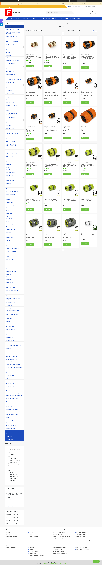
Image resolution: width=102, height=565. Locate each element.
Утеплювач (9, 90)
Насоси (8, 108)
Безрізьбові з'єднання (11, 205)
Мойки (8, 110)
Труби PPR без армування (12, 248)
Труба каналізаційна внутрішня (13, 345)
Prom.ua (58, 561)
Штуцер (8, 243)
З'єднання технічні (10, 148)
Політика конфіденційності (60, 563)
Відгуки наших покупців (11, 536)
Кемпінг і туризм (10, 175)
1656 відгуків (73, 1)
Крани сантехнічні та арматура (13, 151)
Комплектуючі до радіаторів (13, 276)
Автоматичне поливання (12, 153)
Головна (11, 18)
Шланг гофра (9, 406)
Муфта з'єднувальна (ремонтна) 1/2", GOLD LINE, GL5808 (70, 129)
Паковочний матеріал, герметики (37, 555)
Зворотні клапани (10, 375)
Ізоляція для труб (10, 340)
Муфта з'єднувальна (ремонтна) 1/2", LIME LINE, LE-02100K (33, 165)
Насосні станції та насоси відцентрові (61, 536)
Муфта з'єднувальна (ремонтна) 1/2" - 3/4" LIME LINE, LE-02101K (51, 165)
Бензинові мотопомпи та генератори (12, 96)
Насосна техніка (10, 47)
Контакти (54, 18)
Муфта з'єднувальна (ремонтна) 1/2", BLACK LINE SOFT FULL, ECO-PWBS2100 (88, 94)
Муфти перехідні (10, 218)
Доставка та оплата (63, 18)
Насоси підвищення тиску (59, 534)
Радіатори (8, 183)
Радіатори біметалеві (11, 271)
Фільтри (8, 378)
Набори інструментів (11, 102)
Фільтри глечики (10, 326)
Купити (31, 66)
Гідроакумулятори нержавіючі (60, 547)
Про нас (8, 431)
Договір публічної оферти (12, 547)
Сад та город (9, 77)
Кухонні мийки (9, 85)
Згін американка (10, 202)
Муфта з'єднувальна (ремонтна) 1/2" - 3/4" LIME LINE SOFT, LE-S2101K (51, 236)
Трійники (8, 226)
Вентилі (8, 199)
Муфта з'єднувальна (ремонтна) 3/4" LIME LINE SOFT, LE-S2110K (69, 236)
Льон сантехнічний (10, 353)
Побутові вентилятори (11, 36)
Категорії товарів (10, 26)
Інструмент (9, 186)
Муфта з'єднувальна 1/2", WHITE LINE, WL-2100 (88, 235)
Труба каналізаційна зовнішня (13, 364)
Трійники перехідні (10, 229)
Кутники (8, 235)
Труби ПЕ (8, 256)
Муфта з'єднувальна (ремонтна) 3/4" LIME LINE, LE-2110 (51, 201)
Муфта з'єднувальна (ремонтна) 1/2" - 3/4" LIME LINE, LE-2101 (33, 201)
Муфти (8, 216)
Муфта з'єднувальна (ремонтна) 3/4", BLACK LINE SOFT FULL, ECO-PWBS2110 (51, 129)
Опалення (8, 52)
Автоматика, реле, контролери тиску (61, 543)
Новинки (33, 18)
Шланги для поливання (11, 131)
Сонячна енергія (10, 93)
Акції (28, 18)
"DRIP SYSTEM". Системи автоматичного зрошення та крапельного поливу (13, 135)
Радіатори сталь (10, 274)
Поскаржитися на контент (48, 563)
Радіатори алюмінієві (11, 268)
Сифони (8, 178)
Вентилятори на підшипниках (83, 543)
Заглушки (8, 210)
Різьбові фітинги (10, 66)
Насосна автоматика (34, 536)
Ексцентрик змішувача (11, 245)
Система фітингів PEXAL (12, 41)
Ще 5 (10, 467)
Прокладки (9, 348)
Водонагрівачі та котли (12, 191)
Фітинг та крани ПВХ (11, 425)
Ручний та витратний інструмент (14, 169)
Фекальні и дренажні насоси (59, 540)
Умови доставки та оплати (12, 540)
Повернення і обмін (10, 542)
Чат (96, 561)
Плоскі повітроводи (80, 536)
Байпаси (8, 321)
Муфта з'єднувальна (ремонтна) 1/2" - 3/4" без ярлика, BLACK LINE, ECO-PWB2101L (69, 58)
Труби (31, 538)
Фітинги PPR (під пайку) (11, 254)
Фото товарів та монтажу (12, 543)
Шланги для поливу (11, 302)
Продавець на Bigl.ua (51, 562)
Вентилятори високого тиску (82, 549)
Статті (39, 18)
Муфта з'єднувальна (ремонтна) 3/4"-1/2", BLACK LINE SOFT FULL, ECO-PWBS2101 (33, 129)
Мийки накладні (10, 295)
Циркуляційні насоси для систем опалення (62, 538)
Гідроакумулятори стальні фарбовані (61, 545)
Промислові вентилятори (12, 29)
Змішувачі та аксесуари (12, 105)
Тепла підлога (9, 159)
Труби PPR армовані (11, 251)
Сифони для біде (10, 282)
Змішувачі (32, 542)
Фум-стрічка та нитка (11, 356)
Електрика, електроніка (12, 87)
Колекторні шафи (10, 308)
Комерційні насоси (10, 428)
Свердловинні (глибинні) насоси (60, 542)
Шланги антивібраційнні (58, 551)
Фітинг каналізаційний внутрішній (14, 367)
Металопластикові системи (13, 120)
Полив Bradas (44, 23)
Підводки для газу (10, 334)
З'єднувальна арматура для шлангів (56, 23)
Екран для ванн (10, 422)
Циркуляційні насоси (11, 82)
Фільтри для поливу (11, 403)
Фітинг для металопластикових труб (13, 265)
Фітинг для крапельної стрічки (13, 393)
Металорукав (9, 332)
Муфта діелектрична (11, 329)
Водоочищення (10, 180)
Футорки (8, 240)
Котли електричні (10, 420)
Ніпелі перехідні (10, 224)
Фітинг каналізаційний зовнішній (14, 370)
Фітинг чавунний (10, 386)
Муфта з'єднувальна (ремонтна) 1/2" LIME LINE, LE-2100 (88, 165)
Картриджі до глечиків (11, 324)
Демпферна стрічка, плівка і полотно (13, 311)
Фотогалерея (9, 439)
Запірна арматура (10, 63)
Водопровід (9, 55)
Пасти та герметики (11, 351)
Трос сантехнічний (10, 343)
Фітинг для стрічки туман (12, 398)
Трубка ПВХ (9, 305)
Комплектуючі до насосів (35, 540)
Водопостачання (10, 194)
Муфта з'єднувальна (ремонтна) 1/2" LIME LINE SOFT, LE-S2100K (33, 236)
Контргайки (9, 213)
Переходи (8, 232)
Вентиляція (32, 549)
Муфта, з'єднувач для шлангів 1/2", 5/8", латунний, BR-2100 (34, 57)
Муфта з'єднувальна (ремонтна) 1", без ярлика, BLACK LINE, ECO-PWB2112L (51, 94)
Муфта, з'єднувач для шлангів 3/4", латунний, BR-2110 (51, 57)
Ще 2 (10, 482)
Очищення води (10, 71)
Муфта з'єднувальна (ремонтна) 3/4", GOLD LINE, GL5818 (88, 129)
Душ (7, 401)
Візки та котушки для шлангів (13, 138)
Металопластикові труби (12, 262)
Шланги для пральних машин (13, 285)
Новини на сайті (9, 545)
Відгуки (23, 18)
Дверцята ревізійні (80, 534)
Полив (38, 23)
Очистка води (33, 553)
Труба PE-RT (9, 318)
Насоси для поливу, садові (59, 532)
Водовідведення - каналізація (13, 60)
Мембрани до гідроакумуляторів (60, 553)
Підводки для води (10, 337)
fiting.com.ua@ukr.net (11, 506)
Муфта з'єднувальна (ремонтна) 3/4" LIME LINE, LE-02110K (69, 165)
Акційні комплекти (10, 128)
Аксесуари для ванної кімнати (13, 79)
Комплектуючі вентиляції (12, 39)
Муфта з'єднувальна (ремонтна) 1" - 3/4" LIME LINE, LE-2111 (69, 201)
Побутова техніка (10, 172)
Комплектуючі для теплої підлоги (12, 315)
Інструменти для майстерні (12, 161)
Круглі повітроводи (80, 538)
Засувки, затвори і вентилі (12, 372)
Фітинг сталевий (10, 383)
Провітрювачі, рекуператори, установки (13, 33)
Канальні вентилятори (81, 542)
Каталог (17, 18)
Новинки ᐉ (32, 532)
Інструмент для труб (34, 557)
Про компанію (46, 18)
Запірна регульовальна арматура (11, 114)
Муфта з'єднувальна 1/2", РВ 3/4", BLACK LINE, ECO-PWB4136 (70, 94)
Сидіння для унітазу (11, 287)
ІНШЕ (7, 417)
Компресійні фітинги (11, 259)
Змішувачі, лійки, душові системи (14, 49)
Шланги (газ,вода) (10, 74)
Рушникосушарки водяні (12, 414)
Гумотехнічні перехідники (12, 409)
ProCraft (8, 167)
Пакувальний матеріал (11, 68)
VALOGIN (8, 125)
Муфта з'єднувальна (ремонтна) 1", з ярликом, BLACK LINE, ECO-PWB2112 (33, 94)
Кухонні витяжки (10, 44)
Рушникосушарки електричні (13, 412)
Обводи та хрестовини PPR (13, 58)
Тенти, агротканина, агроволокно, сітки (11, 144)
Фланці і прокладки (10, 381)
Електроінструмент (11, 99)
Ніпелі (7, 221)
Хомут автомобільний (11, 359)
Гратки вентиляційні (81, 532)
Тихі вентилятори (80, 545)
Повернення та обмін (75, 18)
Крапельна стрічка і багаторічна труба (14, 299)
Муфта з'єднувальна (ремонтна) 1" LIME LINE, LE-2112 (88, 201)
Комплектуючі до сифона (12, 290)
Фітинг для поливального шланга (12, 389)
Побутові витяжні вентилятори (83, 540)
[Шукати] (70, 12)
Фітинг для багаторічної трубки (14, 395)
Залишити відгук (93, 13)
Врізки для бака (10, 207)
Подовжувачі (9, 237)
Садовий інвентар (10, 141)
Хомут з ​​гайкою (10, 362)
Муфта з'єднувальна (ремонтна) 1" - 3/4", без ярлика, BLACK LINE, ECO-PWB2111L (87, 58)
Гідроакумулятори (34, 545)
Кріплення (8, 164)
